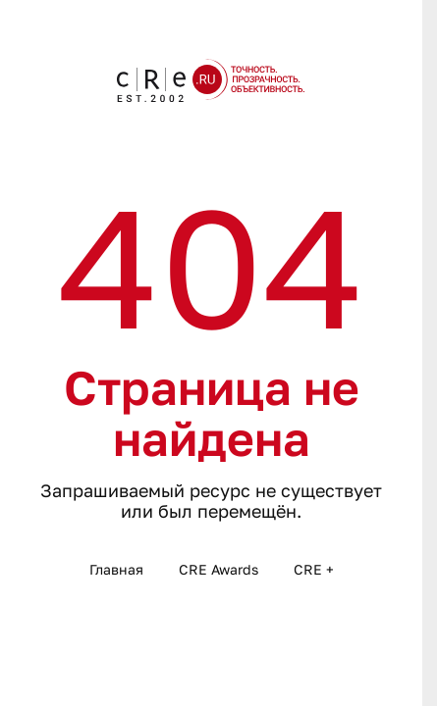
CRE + (314, 569)
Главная (116, 569)
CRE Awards (218, 569)
